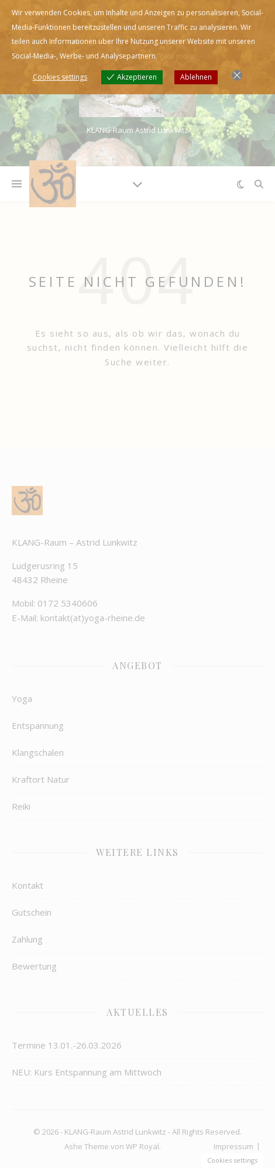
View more (176, 56)
